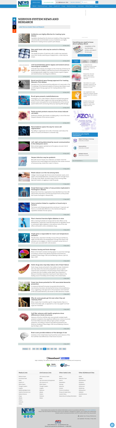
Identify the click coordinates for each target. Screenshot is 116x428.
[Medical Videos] (20, 404)
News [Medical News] (20, 380)
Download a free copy (85, 55)
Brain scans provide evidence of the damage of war (49, 332)
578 (34, 349)
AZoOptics (81, 382)
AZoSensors (82, 386)
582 (48, 349)
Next (64, 349)
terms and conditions (90, 410)
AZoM (80, 376)
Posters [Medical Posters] (20, 400)
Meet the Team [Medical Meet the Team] (63, 378)
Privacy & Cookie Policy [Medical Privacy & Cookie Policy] (65, 392)
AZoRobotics (82, 384)
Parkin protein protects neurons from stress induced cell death (49, 112)
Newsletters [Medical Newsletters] (62, 382)
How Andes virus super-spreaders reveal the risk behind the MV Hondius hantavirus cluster (89, 85)
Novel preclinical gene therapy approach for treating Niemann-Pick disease (49, 81)
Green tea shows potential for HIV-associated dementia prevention (50, 283)
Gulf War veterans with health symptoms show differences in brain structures (47, 314)
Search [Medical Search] (61, 380)
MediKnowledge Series (24, 390)
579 (37, 349)
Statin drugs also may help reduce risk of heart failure (50, 265)
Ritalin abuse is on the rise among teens (45, 173)
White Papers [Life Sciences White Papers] (43, 384)
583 (52, 349)
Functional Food (23, 378)
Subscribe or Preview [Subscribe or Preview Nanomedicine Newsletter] (83, 174)
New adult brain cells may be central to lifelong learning (48, 50)
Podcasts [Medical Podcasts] (21, 402)
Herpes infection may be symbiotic (43, 157)
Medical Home (36, 2)
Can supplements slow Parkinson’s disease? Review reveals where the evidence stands (90, 94)
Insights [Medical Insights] (21, 388)
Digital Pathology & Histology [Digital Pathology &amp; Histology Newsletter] (86, 165)
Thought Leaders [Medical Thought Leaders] (23, 386)
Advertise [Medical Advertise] (61, 386)
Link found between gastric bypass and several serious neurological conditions (50, 65)
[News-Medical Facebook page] (25, 416)
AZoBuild (81, 392)
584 (55, 349)
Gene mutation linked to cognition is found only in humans (49, 204)
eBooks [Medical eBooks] (20, 398)
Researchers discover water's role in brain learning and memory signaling (88, 76)
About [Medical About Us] (60, 376)
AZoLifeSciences (83, 394)
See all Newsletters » (78, 187)
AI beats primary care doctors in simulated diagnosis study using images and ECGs (88, 103)
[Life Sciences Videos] (41, 398)
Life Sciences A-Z (44, 382)
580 (41, 349)
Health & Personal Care (24, 392)
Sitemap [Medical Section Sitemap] (61, 384)
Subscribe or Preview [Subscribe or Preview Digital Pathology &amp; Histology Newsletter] (83, 167)
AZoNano (81, 378)
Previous (25, 349)
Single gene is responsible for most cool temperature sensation (50, 234)
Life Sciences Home (48, 2)
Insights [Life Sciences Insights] (42, 388)
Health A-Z (21, 382)
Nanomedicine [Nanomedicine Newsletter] (82, 172)
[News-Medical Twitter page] (28, 416)
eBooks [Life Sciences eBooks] (41, 392)
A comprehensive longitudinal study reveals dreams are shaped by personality (90, 67)
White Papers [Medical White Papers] (22, 384)
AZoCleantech (82, 380)
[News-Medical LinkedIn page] (31, 416)
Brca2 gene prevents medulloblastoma (44, 96)
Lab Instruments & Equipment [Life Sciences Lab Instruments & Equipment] (47, 380)
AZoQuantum (82, 390)
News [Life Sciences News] (41, 378)
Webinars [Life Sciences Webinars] (42, 390)
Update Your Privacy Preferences (87, 416)
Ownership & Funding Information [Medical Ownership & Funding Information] (67, 396)
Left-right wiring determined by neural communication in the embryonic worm (50, 143)
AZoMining (81, 388)
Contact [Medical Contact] (61, 388)
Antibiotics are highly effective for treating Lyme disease (48, 35)
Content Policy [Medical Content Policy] (62, 394)
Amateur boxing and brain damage (43, 249)
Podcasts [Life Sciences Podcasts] (42, 396)
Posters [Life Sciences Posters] (41, 394)
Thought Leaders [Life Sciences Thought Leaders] (44, 386)
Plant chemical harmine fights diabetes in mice (47, 218)
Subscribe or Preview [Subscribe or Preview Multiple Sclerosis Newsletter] (83, 181)
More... (93, 6)
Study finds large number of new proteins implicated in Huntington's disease (50, 188)
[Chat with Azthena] (112, 425)
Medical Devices (23, 394)
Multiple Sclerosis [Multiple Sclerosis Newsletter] (83, 180)
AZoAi (80, 396)
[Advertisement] (85, 133)
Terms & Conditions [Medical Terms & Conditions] (64, 390)
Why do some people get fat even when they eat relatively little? (48, 299)
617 (60, 349)
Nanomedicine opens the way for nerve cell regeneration (46, 127)
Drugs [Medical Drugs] (20, 396)
